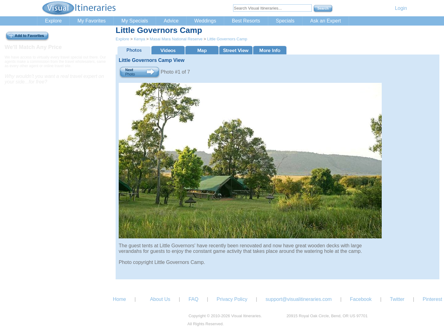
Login (401, 8)
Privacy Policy (232, 299)
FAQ (193, 299)
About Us (160, 299)
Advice (171, 20)
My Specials (134, 20)
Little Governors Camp (227, 39)
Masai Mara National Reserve (176, 39)
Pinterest (432, 299)
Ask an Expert (325, 20)
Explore (53, 20)
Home (119, 299)
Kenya (139, 39)
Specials (285, 20)
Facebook (361, 299)
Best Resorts (246, 20)
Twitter (397, 299)
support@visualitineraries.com (298, 299)
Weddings (205, 20)
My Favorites (91, 20)
